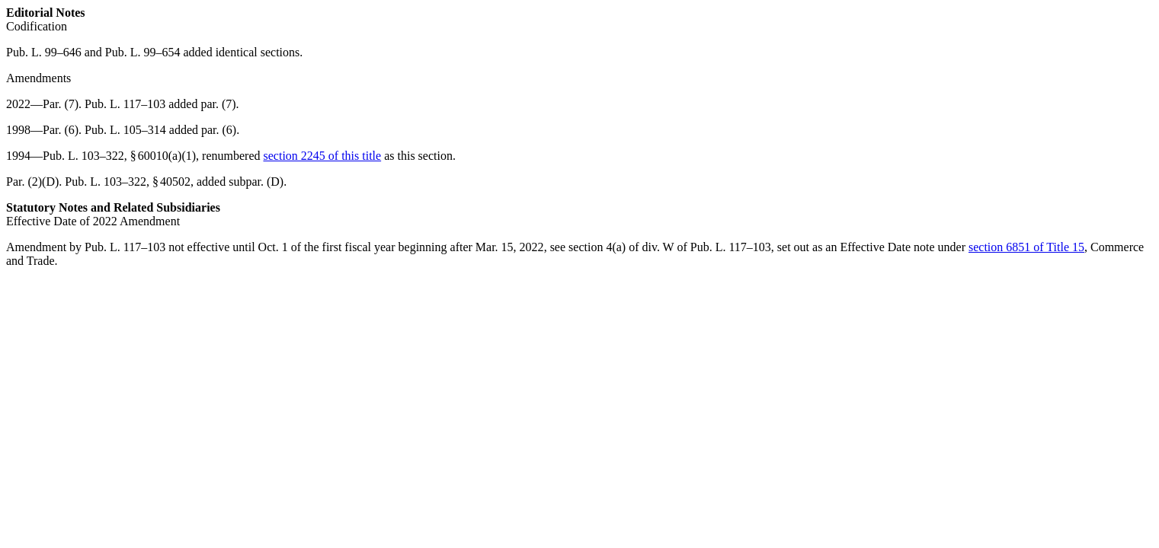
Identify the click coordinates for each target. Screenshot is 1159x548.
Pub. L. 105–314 (125, 129)
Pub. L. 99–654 (143, 52)
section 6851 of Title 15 (1026, 247)
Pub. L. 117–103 (125, 103)
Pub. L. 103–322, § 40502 (127, 181)
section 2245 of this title (323, 155)
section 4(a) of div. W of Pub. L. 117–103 (669, 247)
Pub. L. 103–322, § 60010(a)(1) (119, 155)
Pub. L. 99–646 (44, 52)
